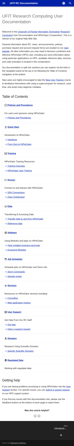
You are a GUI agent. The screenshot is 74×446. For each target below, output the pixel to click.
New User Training (55, 80)
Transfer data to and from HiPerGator (23, 219)
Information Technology (49, 32)
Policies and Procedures (17, 118)
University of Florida (27, 32)
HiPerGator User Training (18, 171)
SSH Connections (14, 192)
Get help (10, 325)
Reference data (13, 223)
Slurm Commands (14, 272)
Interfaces (10, 140)
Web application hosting (17, 303)
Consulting (11, 298)
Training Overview (14, 166)
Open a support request (17, 329)
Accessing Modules (15, 250)
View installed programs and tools (22, 245)
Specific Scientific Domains (19, 351)
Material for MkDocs (18, 443)
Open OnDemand (14, 197)
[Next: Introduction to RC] (60, 431)
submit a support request (58, 390)
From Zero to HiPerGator (17, 144)
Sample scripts (13, 276)
